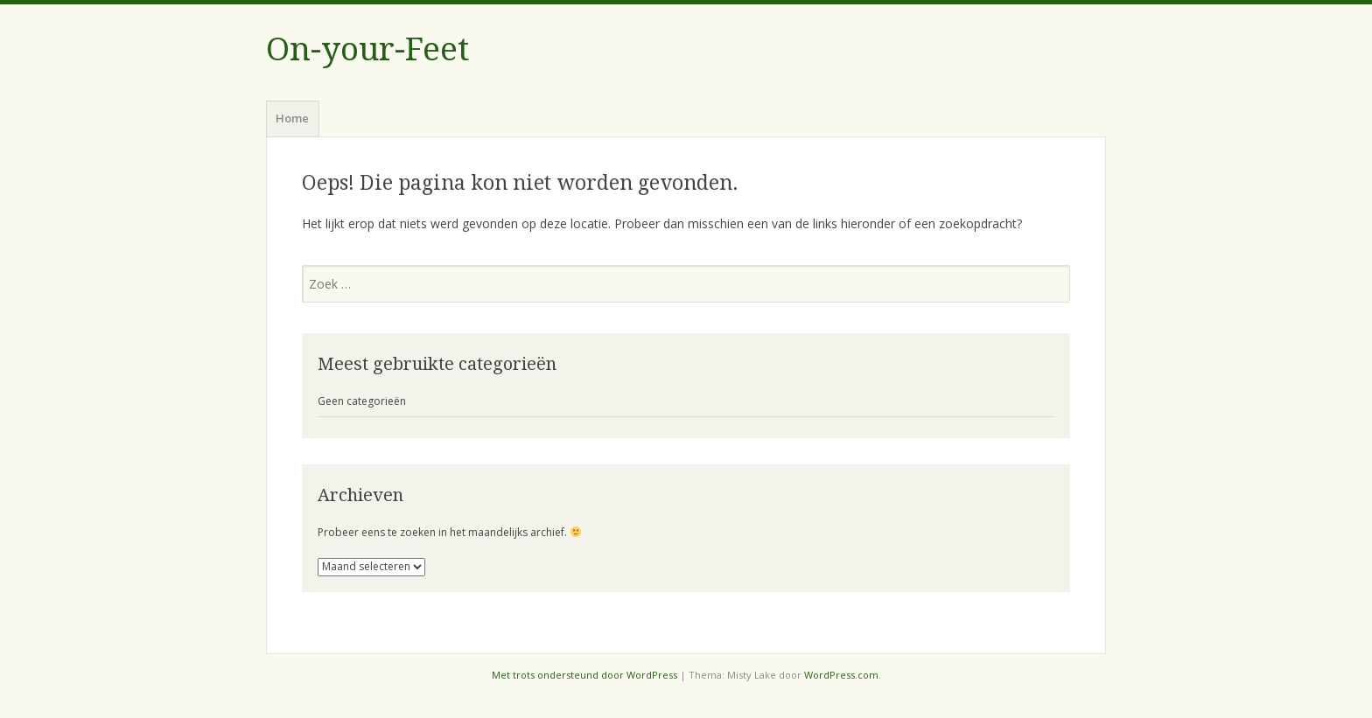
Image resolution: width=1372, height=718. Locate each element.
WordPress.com (841, 674)
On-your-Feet (367, 49)
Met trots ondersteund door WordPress (584, 674)
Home (292, 118)
